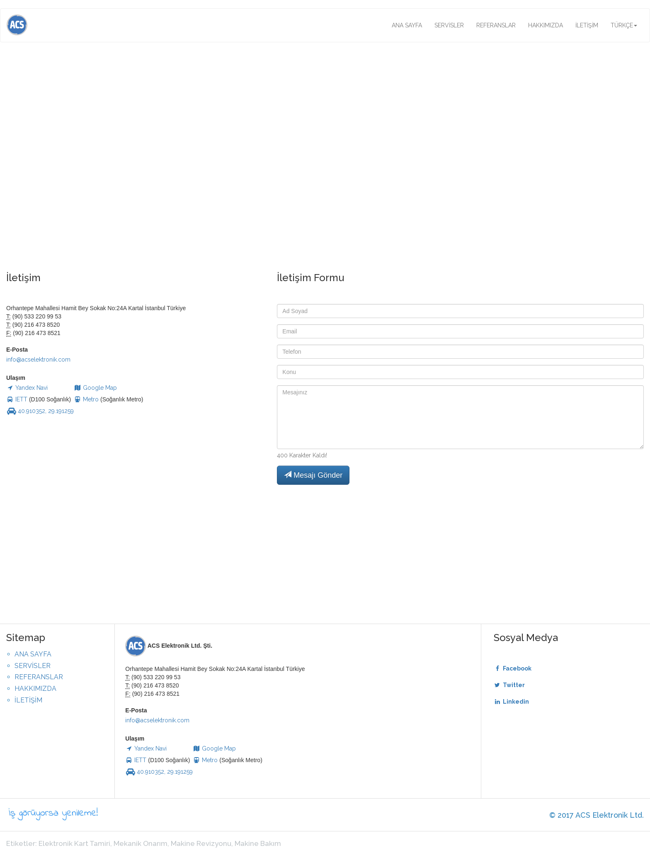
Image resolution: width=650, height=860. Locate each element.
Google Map (95, 387)
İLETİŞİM (586, 25)
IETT (16, 399)
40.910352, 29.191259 (40, 411)
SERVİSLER (449, 25)
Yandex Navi (27, 387)
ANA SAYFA (407, 25)
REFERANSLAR (496, 25)
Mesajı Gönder (313, 475)
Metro (87, 399)
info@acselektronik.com (38, 359)
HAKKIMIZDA (545, 25)
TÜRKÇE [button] (624, 25)
